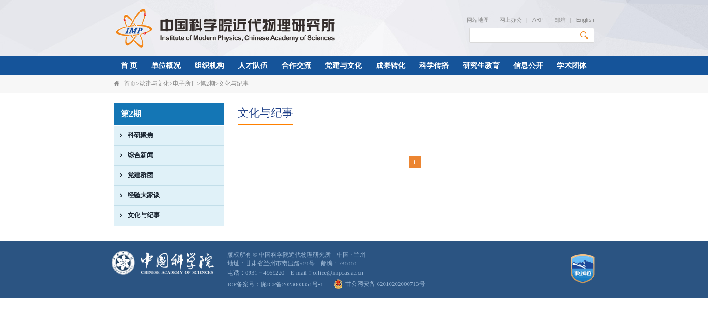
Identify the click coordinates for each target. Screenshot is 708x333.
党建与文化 (343, 65)
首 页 (129, 65)
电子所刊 (185, 83)
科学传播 (434, 65)
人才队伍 (253, 65)
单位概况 (166, 65)
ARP (537, 20)
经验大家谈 (137, 195)
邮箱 (560, 20)
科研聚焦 (133, 135)
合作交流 (296, 65)
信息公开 (528, 65)
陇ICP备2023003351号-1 (292, 284)
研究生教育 (481, 65)
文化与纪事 (234, 83)
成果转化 (390, 65)
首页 (130, 83)
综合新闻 (133, 155)
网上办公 (511, 20)
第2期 (207, 83)
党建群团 (133, 175)
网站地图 (478, 20)
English (585, 20)
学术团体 (571, 65)
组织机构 (209, 65)
